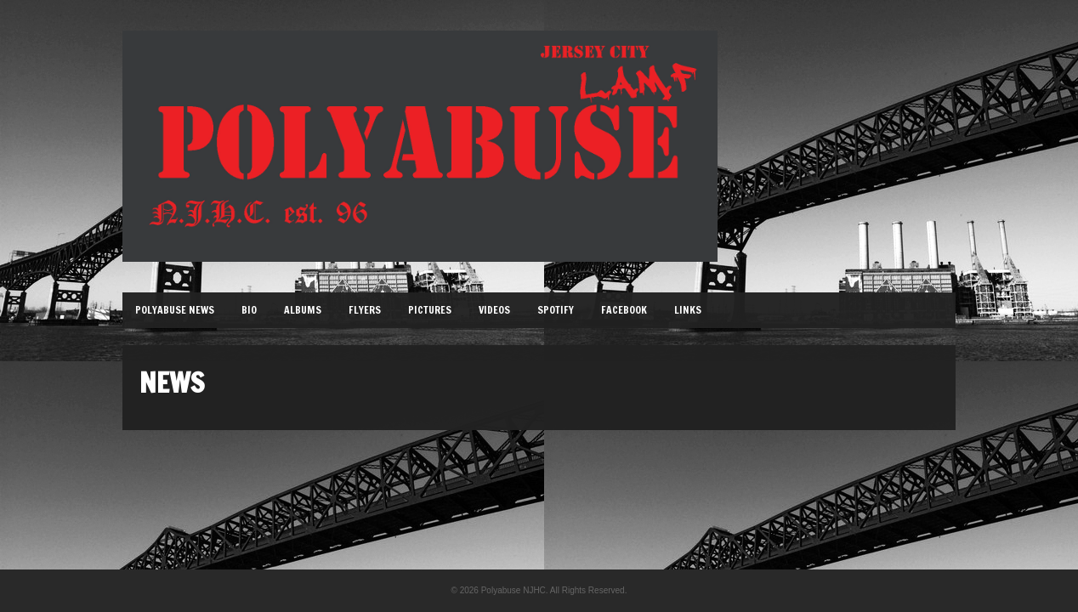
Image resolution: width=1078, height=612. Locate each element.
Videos (494, 310)
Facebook (624, 310)
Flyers (365, 310)
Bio (249, 310)
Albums (302, 310)
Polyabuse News (174, 310)
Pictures (429, 310)
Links (687, 310)
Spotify (555, 310)
